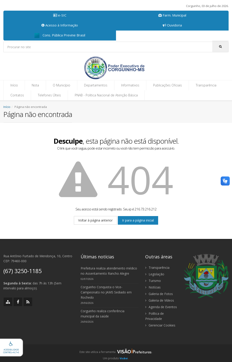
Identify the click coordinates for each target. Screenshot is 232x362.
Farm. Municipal (172, 15)
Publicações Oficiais (167, 85)
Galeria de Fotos (159, 294)
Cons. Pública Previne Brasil (59, 35)
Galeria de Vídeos (159, 300)
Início (14, 85)
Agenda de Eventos (161, 307)
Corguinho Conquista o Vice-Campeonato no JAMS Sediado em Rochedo (106, 292)
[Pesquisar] (220, 46)
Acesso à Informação (59, 25)
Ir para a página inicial (138, 220)
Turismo (153, 281)
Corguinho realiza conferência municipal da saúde (102, 313)
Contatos (17, 95)
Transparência (206, 85)
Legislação (154, 274)
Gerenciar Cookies (160, 325)
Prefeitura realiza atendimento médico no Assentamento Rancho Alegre (109, 271)
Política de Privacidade (154, 316)
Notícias (153, 287)
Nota (35, 85)
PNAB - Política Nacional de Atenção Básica (106, 95)
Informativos (130, 85)
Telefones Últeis (49, 95)
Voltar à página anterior (95, 220)
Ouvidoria (172, 25)
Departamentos (95, 85)
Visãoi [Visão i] (124, 358)
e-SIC (59, 15)
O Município (61, 85)
